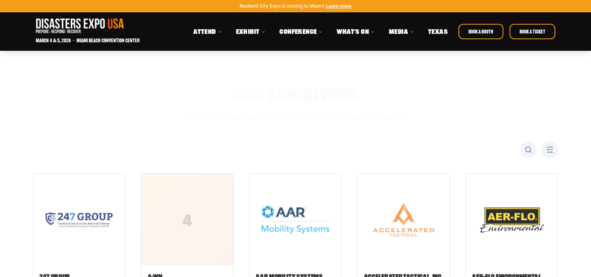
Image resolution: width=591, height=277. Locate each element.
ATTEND (207, 31)
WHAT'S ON (356, 31)
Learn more (338, 6)
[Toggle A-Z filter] (549, 149)
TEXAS (438, 31)
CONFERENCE (301, 31)
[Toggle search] (528, 149)
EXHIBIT (251, 31)
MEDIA (401, 31)
